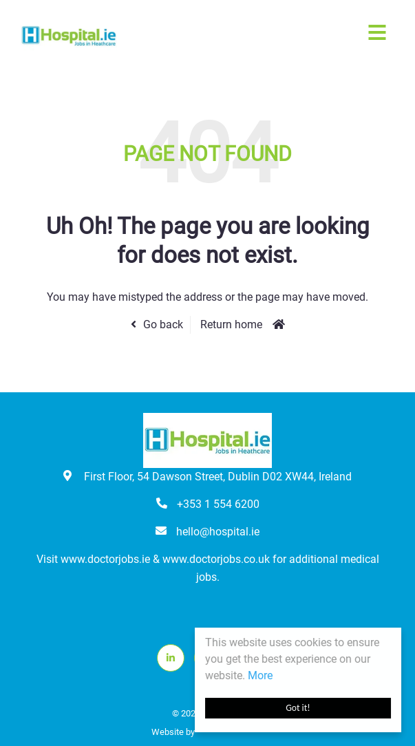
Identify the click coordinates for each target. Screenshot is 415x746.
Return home (231, 324)
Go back (163, 324)
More (260, 675)
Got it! (298, 708)
